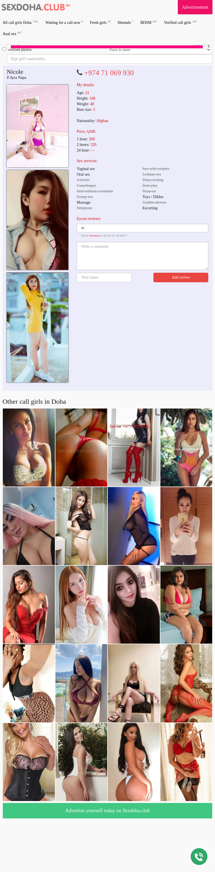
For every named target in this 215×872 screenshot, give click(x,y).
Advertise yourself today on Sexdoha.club (107, 810)
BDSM (148, 22)
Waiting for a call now (64, 22)
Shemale (125, 22)
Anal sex (12, 33)
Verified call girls (180, 22)
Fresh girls (100, 22)
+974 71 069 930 (109, 73)
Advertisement (195, 7)
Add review (181, 277)
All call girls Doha (20, 22)
